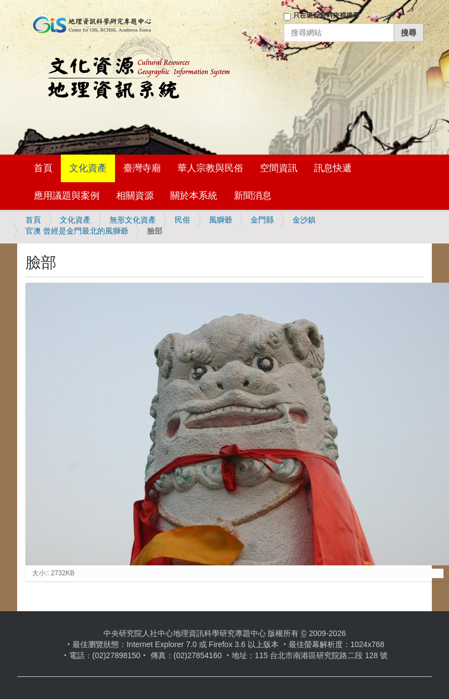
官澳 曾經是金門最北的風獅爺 (76, 230)
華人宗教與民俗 (210, 168)
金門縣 (262, 219)
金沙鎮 (304, 219)
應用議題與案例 (67, 195)
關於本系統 (193, 195)
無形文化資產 (132, 219)
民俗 (182, 219)
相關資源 (135, 195)
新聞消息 (253, 195)
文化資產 (88, 168)
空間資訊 (278, 168)
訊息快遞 (333, 168)
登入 (268, 48)
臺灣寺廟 (142, 168)
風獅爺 (220, 219)
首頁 (43, 168)
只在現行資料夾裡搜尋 (326, 15)
